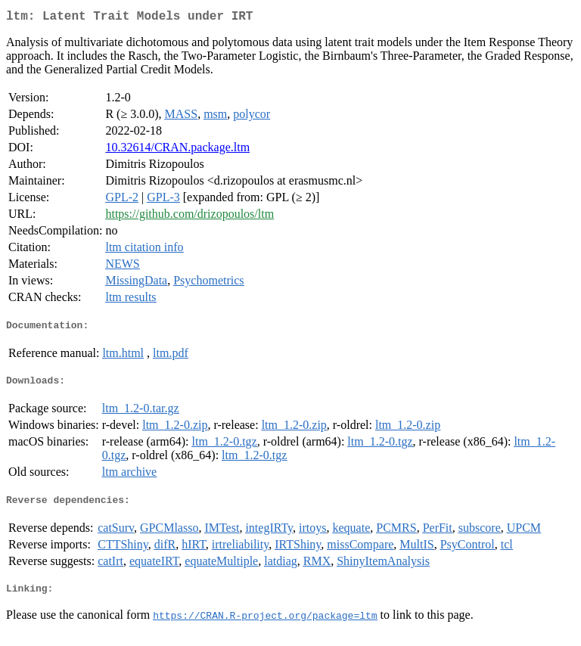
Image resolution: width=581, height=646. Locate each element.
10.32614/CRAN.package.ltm (177, 150)
